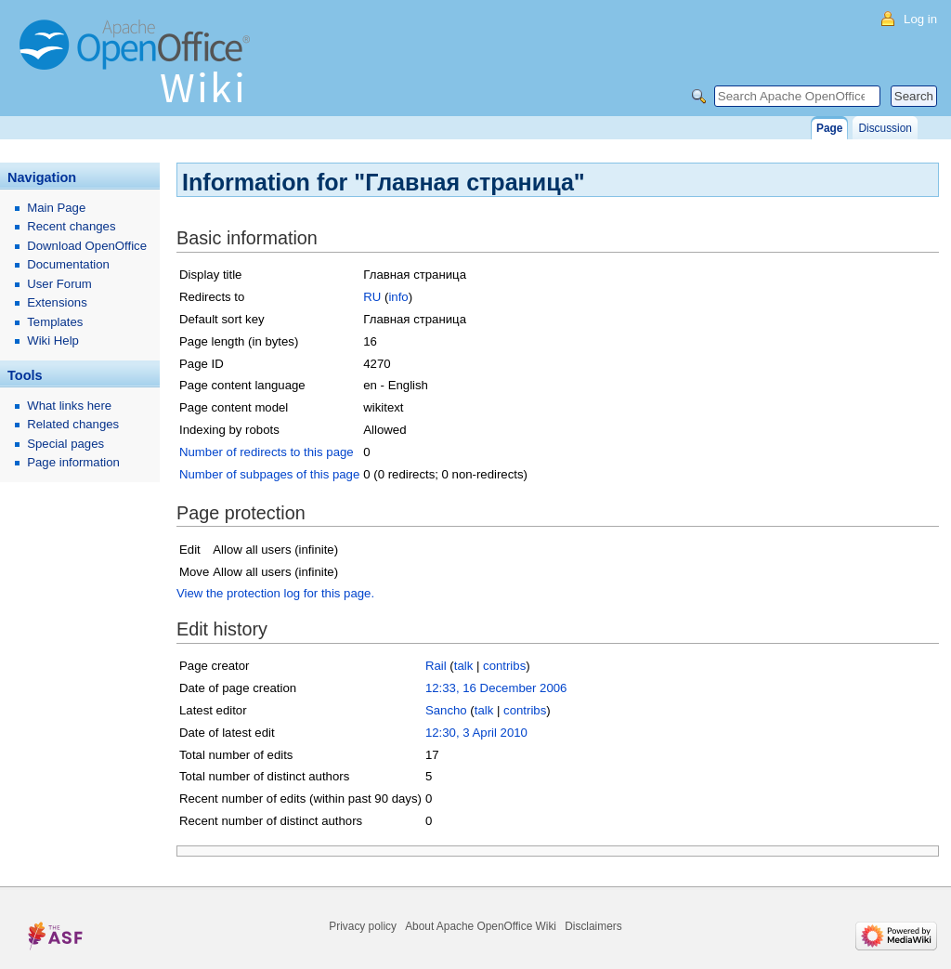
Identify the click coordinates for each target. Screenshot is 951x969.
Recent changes (71, 226)
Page (829, 128)
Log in (920, 19)
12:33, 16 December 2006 (496, 688)
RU (372, 297)
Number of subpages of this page (269, 474)
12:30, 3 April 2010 (476, 733)
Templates (55, 322)
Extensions (57, 302)
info (398, 297)
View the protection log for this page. (275, 593)
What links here (69, 405)
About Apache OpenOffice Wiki (480, 926)
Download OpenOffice (87, 246)
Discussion (884, 128)
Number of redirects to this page (266, 452)
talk (464, 666)
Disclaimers (593, 926)
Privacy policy (363, 926)
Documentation (68, 264)
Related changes (73, 424)
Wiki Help (53, 340)
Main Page (56, 208)
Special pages (65, 444)
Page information (73, 462)
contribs (504, 666)
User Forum (59, 284)
